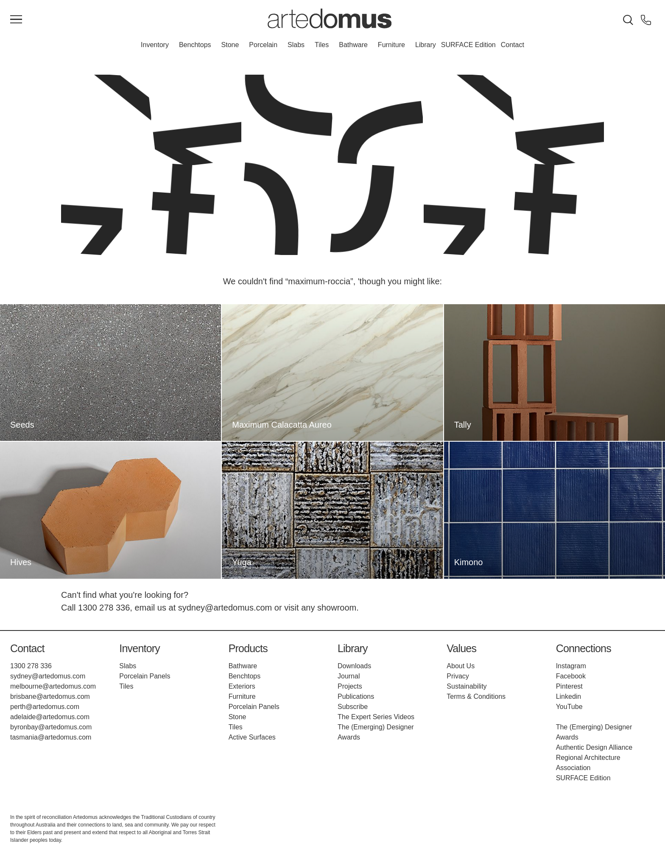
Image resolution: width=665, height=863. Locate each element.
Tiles (322, 44)
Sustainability (466, 686)
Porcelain (263, 44)
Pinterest (569, 686)
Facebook (571, 676)
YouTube (569, 706)
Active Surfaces (252, 737)
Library (425, 44)
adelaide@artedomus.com (49, 716)
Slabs (296, 44)
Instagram (571, 666)
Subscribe (353, 706)
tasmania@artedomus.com (50, 737)
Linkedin (568, 696)
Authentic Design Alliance (594, 747)
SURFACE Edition (468, 44)
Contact (512, 44)
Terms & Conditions (476, 696)
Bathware (353, 44)
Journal (349, 676)
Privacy (458, 676)
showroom (336, 607)
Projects (350, 686)
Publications (356, 696)
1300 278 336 (104, 607)
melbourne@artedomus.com (53, 686)
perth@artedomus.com (44, 706)
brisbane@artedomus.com (50, 696)
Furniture (391, 44)
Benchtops (195, 44)
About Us (461, 666)
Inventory (155, 44)
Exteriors (242, 686)
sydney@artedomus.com (225, 607)
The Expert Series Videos (376, 716)
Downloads (354, 666)
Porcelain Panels (144, 676)
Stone (230, 44)
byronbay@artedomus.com (51, 727)
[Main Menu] (16, 20)
